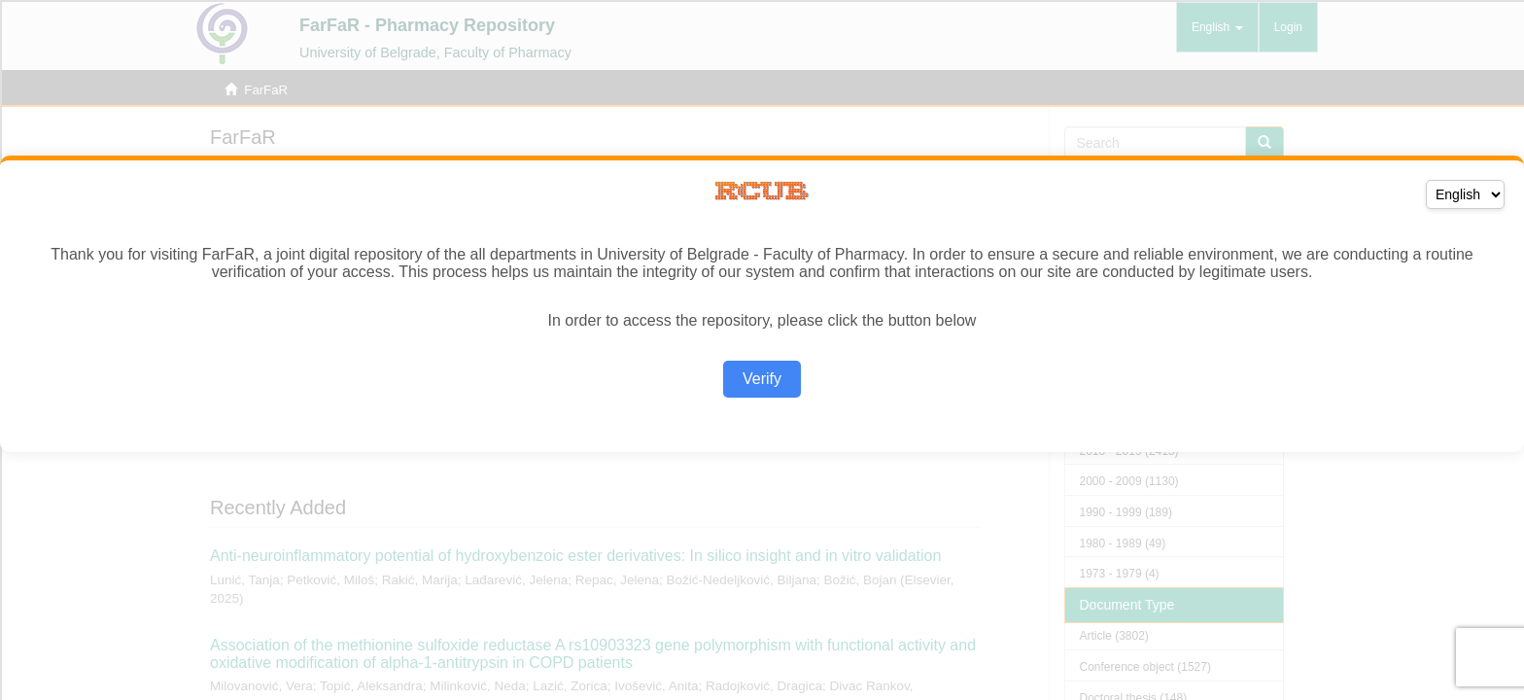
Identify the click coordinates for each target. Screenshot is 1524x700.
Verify (762, 378)
